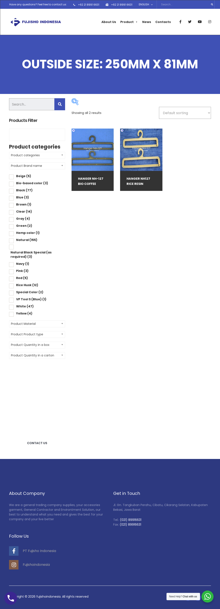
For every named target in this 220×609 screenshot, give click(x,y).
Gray (23, 218)
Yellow (24, 313)
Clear (24, 211)
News (146, 21)
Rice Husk (27, 284)
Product (129, 21)
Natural (26, 239)
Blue (22, 197)
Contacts (163, 21)
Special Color (29, 292)
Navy (22, 263)
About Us (108, 21)
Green (24, 225)
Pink (22, 270)
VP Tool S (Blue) (31, 299)
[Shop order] (185, 112)
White (25, 306)
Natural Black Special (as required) (31, 254)
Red (22, 277)
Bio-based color (32, 183)
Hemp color (28, 232)
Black (24, 190)
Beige (23, 175)
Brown (23, 204)
